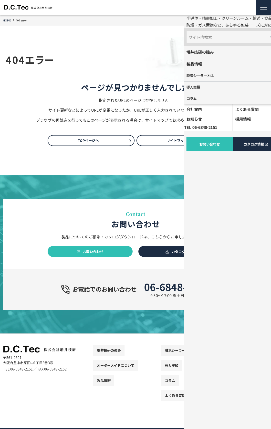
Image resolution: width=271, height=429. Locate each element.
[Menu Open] (263, 7)
